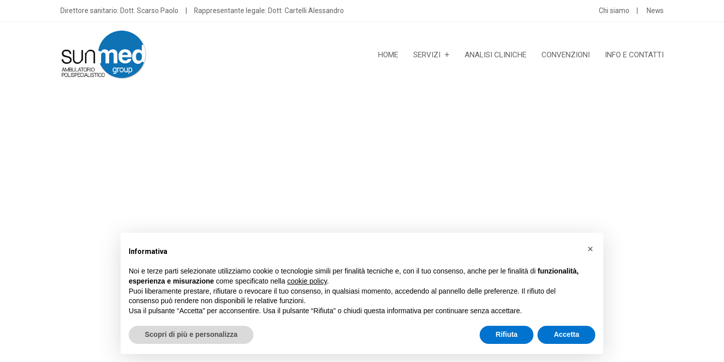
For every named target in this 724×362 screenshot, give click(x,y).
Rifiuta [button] (507, 334)
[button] (590, 249)
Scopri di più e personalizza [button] (191, 334)
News (655, 11)
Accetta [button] (566, 334)
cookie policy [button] (307, 281)
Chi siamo (614, 11)
